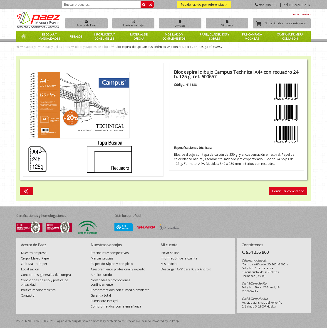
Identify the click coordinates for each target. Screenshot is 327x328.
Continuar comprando (288, 191)
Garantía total (101, 295)
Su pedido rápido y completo (112, 264)
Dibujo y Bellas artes (56, 47)
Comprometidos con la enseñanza (116, 306)
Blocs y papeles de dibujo (92, 47)
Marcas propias (102, 258)
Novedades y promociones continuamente (110, 282)
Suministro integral (104, 301)
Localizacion (30, 269)
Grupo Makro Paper (35, 258)
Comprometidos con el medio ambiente (120, 290)
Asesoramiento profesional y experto (118, 269)
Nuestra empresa (34, 253)
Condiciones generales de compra (46, 274)
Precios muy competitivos (110, 253)
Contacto (28, 295)
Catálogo (30, 47)
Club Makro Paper (34, 264)
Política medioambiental (38, 290)
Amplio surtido (101, 274)
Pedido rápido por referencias (204, 4)
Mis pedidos (169, 264)
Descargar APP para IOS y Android (186, 269)
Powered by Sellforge (166, 321)
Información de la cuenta (179, 258)
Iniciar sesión (301, 14)
